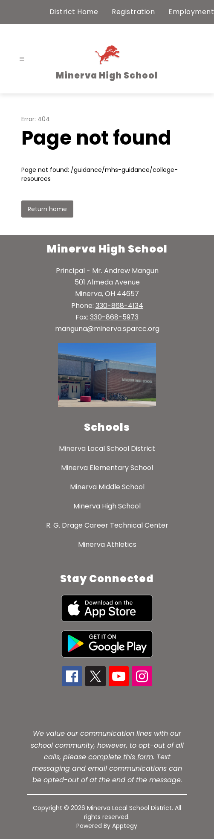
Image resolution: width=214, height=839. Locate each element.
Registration (133, 12)
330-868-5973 (114, 317)
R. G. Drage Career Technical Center (107, 525)
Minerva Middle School (107, 487)
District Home (73, 12)
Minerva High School (107, 506)
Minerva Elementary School (107, 468)
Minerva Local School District (107, 448)
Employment (191, 12)
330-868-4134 (119, 306)
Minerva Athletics (107, 544)
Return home (47, 209)
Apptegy (124, 826)
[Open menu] (22, 59)
